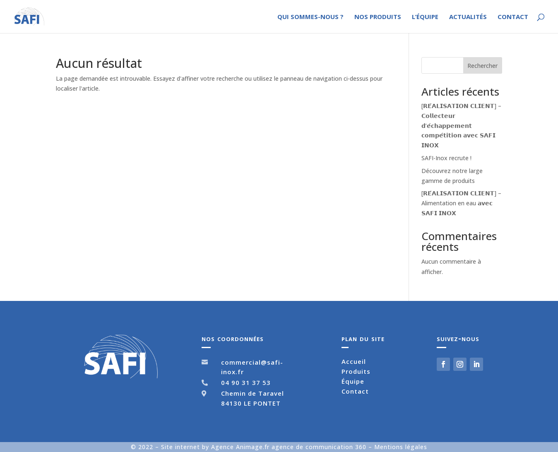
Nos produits (377, 17)
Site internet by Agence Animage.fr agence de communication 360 (264, 447)
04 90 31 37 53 (246, 382)
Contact (513, 17)
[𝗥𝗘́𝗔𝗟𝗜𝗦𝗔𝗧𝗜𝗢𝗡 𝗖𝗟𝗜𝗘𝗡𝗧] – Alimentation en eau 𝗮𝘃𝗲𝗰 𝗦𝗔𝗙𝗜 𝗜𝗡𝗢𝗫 (461, 203)
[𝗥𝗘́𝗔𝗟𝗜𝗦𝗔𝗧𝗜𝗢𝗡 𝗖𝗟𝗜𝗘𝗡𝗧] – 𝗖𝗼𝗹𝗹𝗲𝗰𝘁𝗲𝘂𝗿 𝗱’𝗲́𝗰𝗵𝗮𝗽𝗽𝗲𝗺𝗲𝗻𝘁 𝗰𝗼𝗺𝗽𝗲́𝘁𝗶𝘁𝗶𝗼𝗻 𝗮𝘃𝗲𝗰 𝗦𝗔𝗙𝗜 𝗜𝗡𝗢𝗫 (461, 125)
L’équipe (425, 17)
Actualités (468, 17)
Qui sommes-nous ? (310, 17)
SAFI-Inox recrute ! (446, 158)
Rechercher (482, 66)
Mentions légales (400, 447)
